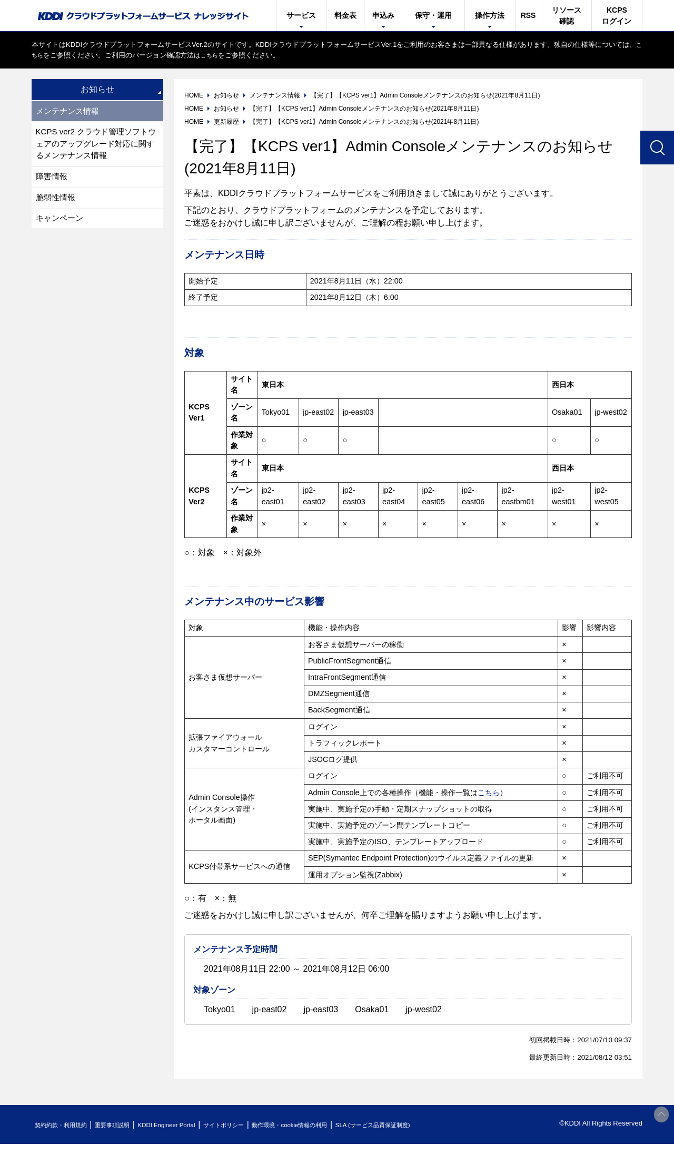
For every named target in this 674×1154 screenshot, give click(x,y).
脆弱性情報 (57, 203)
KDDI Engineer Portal (192, 1125)
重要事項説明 (128, 1125)
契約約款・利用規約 (66, 1125)
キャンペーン (61, 225)
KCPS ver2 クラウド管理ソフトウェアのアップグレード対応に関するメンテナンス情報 (96, 146)
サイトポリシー (260, 1125)
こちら (42, 55)
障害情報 (53, 181)
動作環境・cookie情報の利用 (338, 1125)
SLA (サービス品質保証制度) (437, 1125)
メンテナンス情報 (69, 111)
